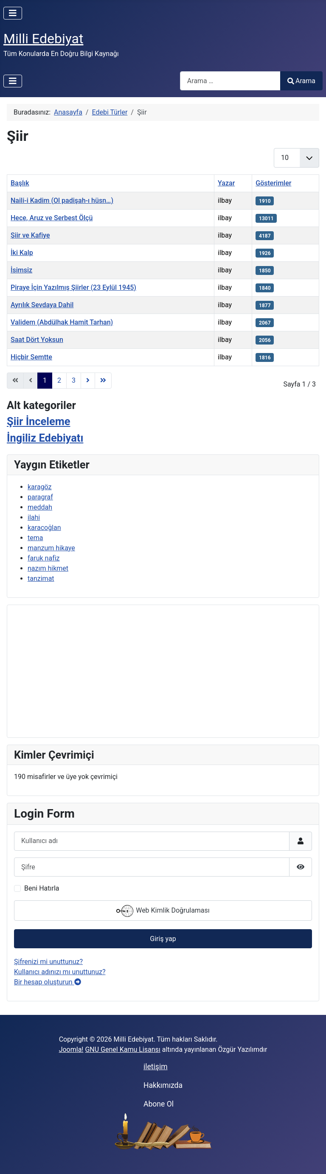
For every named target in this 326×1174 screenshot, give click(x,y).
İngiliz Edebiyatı (45, 437)
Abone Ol (158, 1104)
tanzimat (41, 578)
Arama (301, 81)
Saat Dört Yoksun (37, 340)
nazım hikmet (48, 568)
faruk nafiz (44, 558)
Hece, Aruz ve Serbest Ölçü (52, 218)
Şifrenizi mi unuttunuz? (48, 962)
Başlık (20, 183)
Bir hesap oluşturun (47, 982)
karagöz (40, 487)
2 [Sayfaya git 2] (59, 380)
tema (35, 538)
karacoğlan (44, 528)
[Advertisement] (163, 671)
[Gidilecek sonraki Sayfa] (88, 381)
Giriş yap (163, 939)
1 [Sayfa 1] (45, 380)
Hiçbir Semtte (31, 357)
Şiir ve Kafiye (30, 235)
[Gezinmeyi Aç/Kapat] (12, 13)
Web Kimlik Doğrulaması (163, 910)
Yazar (226, 183)
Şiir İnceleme (38, 421)
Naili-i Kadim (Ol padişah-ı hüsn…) (62, 200)
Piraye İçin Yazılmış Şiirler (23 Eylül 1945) (73, 287)
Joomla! (71, 1049)
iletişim (155, 1066)
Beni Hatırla (41, 888)
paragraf (40, 497)
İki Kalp (22, 253)
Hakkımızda (163, 1085)
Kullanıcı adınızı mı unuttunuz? (60, 972)
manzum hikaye (51, 548)
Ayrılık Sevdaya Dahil (42, 305)
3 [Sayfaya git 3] (74, 380)
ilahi (34, 517)
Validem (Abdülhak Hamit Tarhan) (62, 322)
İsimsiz (21, 270)
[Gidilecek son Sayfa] (103, 381)
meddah (40, 507)
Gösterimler (273, 183)
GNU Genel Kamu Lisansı (122, 1049)
